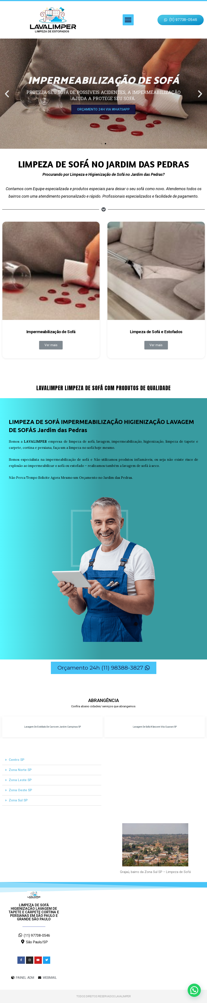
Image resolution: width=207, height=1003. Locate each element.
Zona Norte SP (20, 770)
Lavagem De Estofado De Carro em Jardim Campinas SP (52, 727)
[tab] (51, 760)
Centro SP (16, 760)
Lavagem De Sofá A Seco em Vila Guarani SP (155, 727)
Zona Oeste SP (20, 790)
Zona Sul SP (18, 800)
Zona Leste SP (20, 780)
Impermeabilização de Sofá (51, 331)
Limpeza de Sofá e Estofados (156, 331)
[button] (128, 19)
